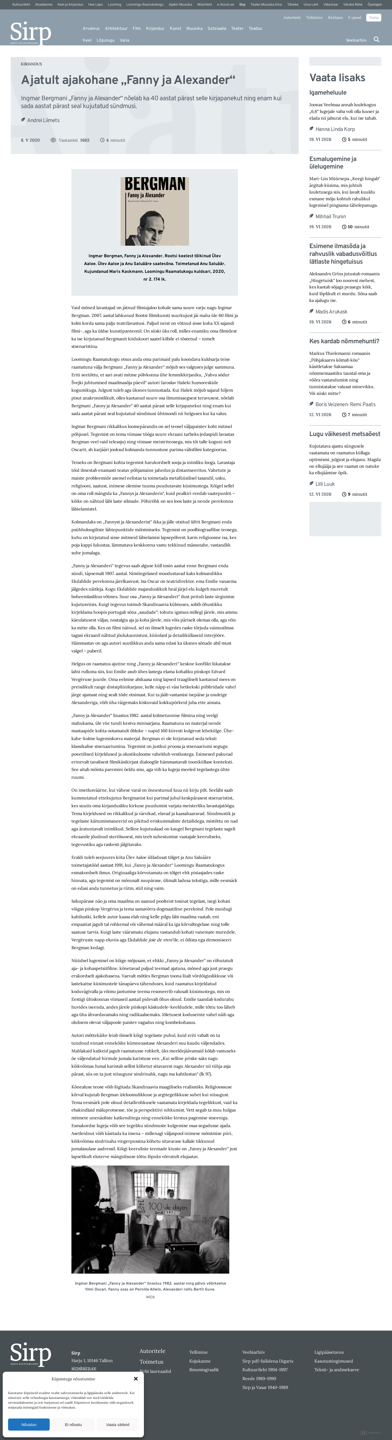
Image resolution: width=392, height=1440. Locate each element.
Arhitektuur (116, 28)
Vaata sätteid (117, 1424)
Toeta (374, 17)
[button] (136, 1378)
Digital (370, 1433)
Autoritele (292, 17)
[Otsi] (376, 39)
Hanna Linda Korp (335, 129)
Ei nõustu (73, 1424)
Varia (124, 40)
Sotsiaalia (217, 28)
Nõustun (29, 1424)
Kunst (175, 28)
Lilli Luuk (325, 484)
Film (137, 28)
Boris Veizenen (331, 404)
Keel (87, 40)
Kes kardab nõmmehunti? (344, 342)
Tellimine (314, 17)
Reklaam (335, 17)
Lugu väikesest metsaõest (344, 434)
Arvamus (91, 28)
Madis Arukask (331, 312)
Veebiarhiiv (356, 40)
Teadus (255, 28)
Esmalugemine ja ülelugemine (332, 163)
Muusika (194, 28)
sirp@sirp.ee (83, 1368)
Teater (237, 28)
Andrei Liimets (43, 120)
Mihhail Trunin (330, 216)
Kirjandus (155, 28)
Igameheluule (327, 93)
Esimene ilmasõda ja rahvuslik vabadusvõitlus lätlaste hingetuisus (343, 254)
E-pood (354, 17)
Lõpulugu (106, 40)
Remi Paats (362, 404)
